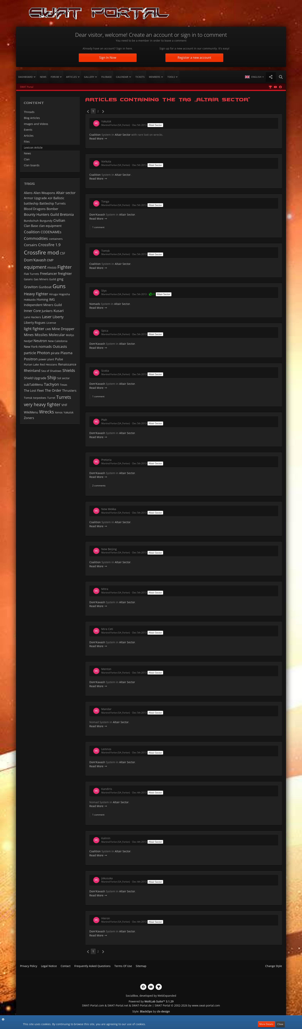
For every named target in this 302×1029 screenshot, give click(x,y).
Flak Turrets (31, 274)
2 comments (99, 485)
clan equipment (50, 226)
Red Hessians (48, 364)
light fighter (34, 328)
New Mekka (108, 509)
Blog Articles (32, 118)
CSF (62, 253)
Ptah (104, 420)
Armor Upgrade (35, 198)
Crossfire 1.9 (49, 244)
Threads (29, 112)
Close (280, 1024)
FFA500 (51, 267)
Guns (59, 286)
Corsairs (30, 245)
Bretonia (67, 214)
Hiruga (53, 294)
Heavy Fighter (36, 293)
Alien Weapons (44, 193)
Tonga (105, 201)
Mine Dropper (63, 328)
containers (56, 239)
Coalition (32, 231)
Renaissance (67, 364)
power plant (46, 359)
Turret (51, 398)
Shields (68, 370)
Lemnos (106, 749)
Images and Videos (36, 124)
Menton (106, 669)
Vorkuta (106, 161)
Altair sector (66, 192)
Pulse (59, 359)
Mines (29, 334)
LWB (48, 329)
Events (28, 129)
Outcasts (60, 346)
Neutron (40, 340)
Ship (51, 377)
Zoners (29, 418)
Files (27, 141)
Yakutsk (68, 412)
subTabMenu (33, 384)
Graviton (31, 286)
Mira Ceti (107, 629)
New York (31, 347)
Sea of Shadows (51, 371)
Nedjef (28, 341)
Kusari (59, 310)
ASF (50, 198)
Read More (98, 138)
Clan (27, 159)
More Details (266, 1024)
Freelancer (48, 273)
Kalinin (105, 838)
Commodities (36, 238)
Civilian (59, 220)
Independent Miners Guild (43, 305)
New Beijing (109, 549)
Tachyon (51, 384)
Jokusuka (107, 878)
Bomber (52, 209)
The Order (53, 390)
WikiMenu (31, 412)
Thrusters (69, 390)
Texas (63, 385)
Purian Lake (31, 364)
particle (30, 353)
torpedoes (39, 398)
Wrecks (46, 412)
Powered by (151, 1001)
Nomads (94, 304)
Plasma (66, 353)
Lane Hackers (32, 317)
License (51, 323)
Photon (43, 352)
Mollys (70, 335)
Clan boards (31, 165)
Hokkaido (30, 299)
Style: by (151, 1011)
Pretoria (106, 460)
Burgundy (46, 221)
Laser (47, 316)
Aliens (28, 193)
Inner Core (32, 310)
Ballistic (58, 198)
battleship (31, 203)
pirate (55, 353)
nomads (45, 346)
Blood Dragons (35, 209)
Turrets (63, 397)
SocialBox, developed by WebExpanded (151, 995)
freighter (65, 273)
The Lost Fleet (34, 390)
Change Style (273, 966)
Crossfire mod (41, 252)
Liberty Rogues (34, 322)
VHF (64, 405)
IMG (52, 299)
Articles (29, 135)
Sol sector (63, 378)
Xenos (59, 412)
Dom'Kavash (35, 260)
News (27, 153)
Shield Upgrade (35, 378)
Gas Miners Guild (45, 279)
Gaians (28, 279)
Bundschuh (31, 221)
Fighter (64, 267)
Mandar (106, 709)
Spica (104, 330)
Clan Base (31, 226)
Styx (104, 290)
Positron (31, 359)
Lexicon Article (33, 147)
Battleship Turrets (52, 203)
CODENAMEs (51, 232)
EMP (50, 260)
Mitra (104, 589)
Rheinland (32, 370)
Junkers (47, 311)
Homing (42, 299)
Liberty (58, 317)
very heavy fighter (42, 404)
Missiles (41, 334)
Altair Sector (155, 125)
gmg (60, 279)
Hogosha (64, 294)
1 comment (98, 227)
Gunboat (45, 287)
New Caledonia (57, 341)
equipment (35, 267)
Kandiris (106, 789)
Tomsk (28, 398)
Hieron (105, 918)
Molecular (57, 334)
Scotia (105, 370)
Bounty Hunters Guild (41, 214)
